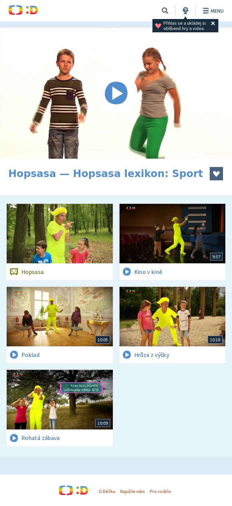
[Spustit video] (116, 93)
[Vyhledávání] (165, 10)
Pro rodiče (160, 491)
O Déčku (107, 491)
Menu (212, 11)
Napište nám (132, 491)
